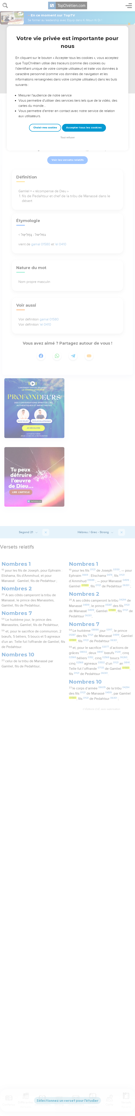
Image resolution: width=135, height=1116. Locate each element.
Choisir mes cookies (45, 127)
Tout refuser (67, 137)
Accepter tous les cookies (84, 127)
